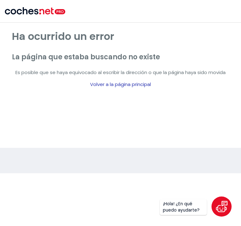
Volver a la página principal (120, 84)
